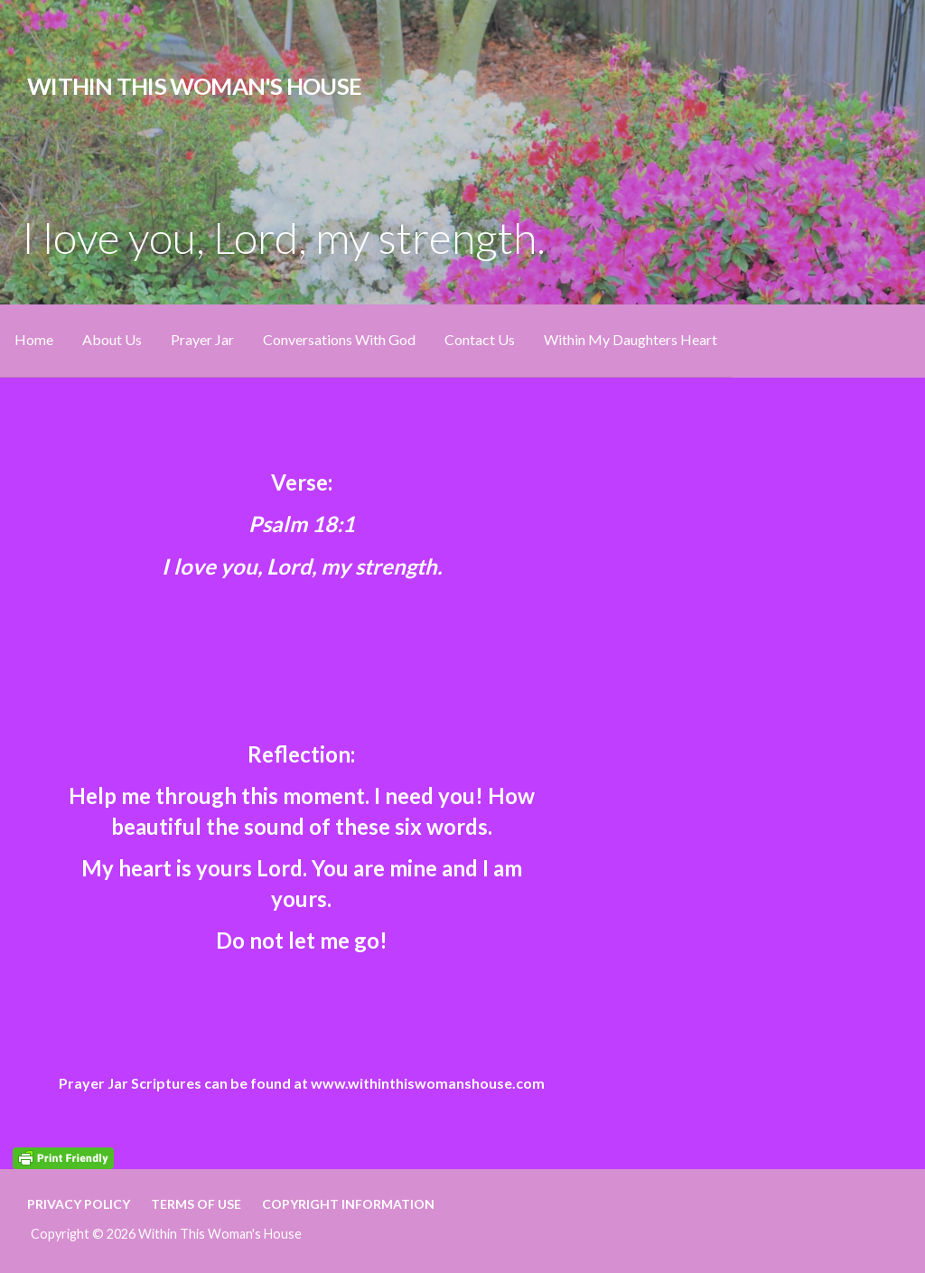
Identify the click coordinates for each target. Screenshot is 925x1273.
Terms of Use (196, 1204)
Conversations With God (339, 339)
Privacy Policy (78, 1204)
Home (33, 339)
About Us (112, 339)
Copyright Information (348, 1204)
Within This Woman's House (194, 85)
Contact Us (479, 339)
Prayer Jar (202, 339)
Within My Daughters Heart (630, 339)
